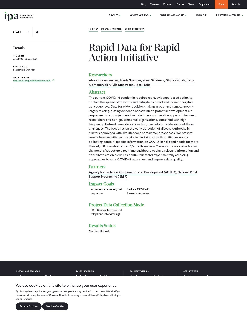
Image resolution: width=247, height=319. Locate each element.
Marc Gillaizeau (153, 80)
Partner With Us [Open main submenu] (229, 15)
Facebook (158, 276)
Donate (211, 276)
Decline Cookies (55, 308)
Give (221, 4)
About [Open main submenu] (115, 15)
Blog (143, 4)
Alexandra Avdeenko (103, 80)
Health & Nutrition (111, 29)
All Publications (51, 276)
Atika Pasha (142, 85)
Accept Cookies (29, 308)
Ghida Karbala (175, 80)
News (191, 4)
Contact (168, 4)
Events (180, 4)
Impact (201, 15)
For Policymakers (108, 276)
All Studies (21, 276)
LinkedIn (134, 276)
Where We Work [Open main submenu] (173, 15)
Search (235, 4)
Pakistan (93, 29)
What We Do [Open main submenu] (140, 15)
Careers (154, 4)
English (203, 4)
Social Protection (134, 29)
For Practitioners (84, 276)
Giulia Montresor (121, 85)
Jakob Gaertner (130, 80)
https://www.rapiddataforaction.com (31, 80)
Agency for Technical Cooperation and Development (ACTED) (132, 172)
